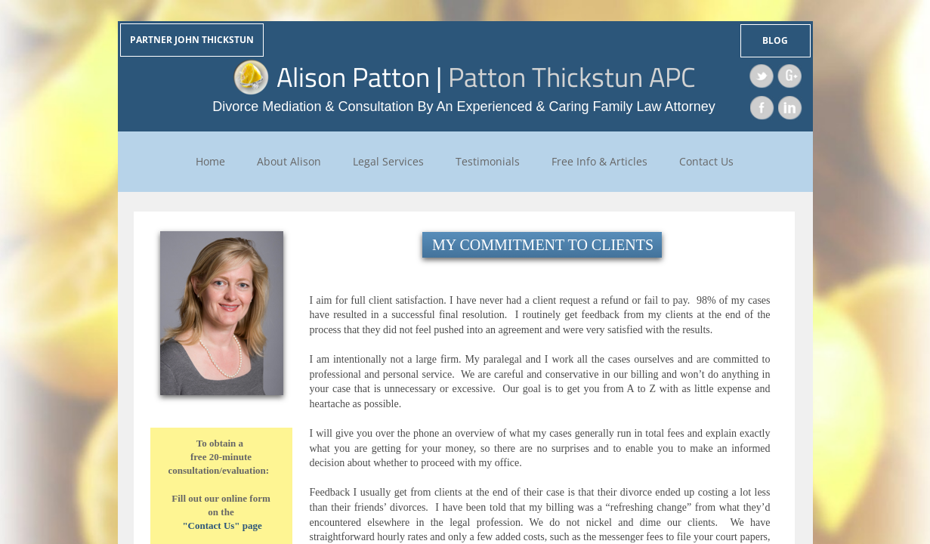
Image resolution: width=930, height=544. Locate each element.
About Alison (289, 161)
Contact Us (706, 161)
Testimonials (488, 161)
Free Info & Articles (599, 161)
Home (210, 161)
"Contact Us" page (221, 525)
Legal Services (388, 161)
